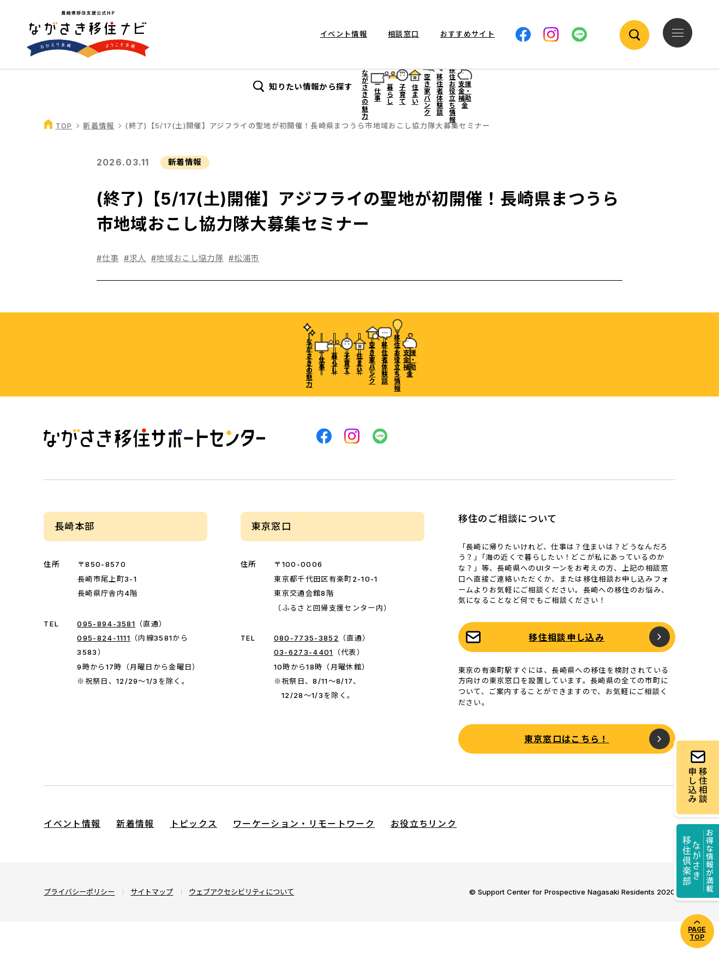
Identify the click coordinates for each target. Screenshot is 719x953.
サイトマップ (151, 923)
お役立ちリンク (424, 855)
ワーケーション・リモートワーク (304, 855)
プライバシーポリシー (79, 923)
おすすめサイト (467, 33)
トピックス (194, 855)
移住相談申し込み (566, 669)
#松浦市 (244, 289)
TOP (64, 156)
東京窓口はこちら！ (566, 770)
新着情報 (98, 156)
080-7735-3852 (306, 669)
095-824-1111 (103, 669)
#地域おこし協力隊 (187, 289)
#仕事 (108, 289)
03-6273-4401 (303, 683)
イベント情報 (343, 33)
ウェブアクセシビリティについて (241, 923)
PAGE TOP (697, 933)
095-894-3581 (106, 654)
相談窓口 (403, 33)
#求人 (135, 289)
